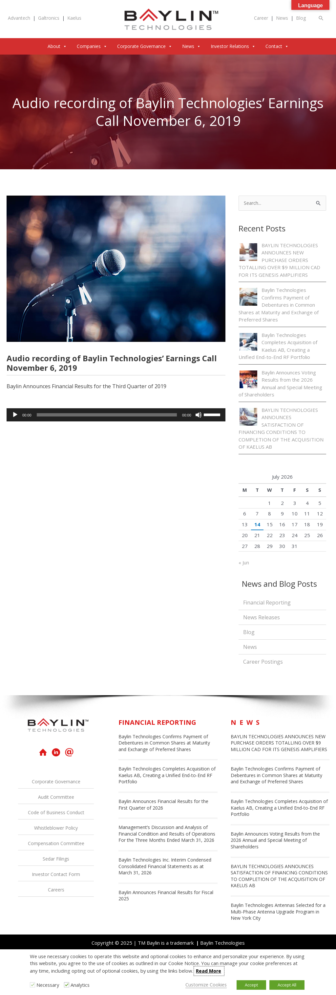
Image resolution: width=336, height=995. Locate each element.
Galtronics (48, 18)
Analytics (80, 985)
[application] (116, 414)
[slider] (107, 414)
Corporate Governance (144, 46)
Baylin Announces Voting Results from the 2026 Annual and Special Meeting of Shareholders (275, 840)
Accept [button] (251, 985)
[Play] (15, 415)
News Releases (261, 617)
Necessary (47, 985)
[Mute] (198, 415)
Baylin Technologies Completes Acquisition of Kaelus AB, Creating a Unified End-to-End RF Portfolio (167, 775)
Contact (277, 46)
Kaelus (74, 18)
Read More (208, 971)
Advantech (19, 18)
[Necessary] (32, 984)
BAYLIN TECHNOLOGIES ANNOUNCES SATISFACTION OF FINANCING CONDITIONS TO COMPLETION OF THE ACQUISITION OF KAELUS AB (279, 876)
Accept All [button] (287, 985)
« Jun (244, 562)
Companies (92, 46)
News (282, 18)
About (57, 46)
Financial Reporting (267, 602)
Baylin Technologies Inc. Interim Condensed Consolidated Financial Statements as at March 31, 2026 (164, 866)
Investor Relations (233, 46)
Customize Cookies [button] (206, 984)
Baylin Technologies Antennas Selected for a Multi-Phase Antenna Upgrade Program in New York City (278, 911)
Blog (301, 18)
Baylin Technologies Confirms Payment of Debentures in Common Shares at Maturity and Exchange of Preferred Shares (279, 305)
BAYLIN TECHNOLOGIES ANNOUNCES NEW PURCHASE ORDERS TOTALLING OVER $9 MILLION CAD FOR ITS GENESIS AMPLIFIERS (279, 260)
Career (261, 18)
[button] (321, 18)
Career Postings (263, 662)
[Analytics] (66, 984)
